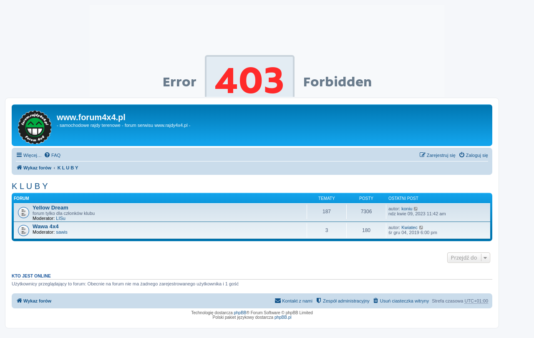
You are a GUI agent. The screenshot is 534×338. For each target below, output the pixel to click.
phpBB (240, 312)
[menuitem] (52, 155)
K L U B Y (30, 186)
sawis (62, 232)
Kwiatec (409, 227)
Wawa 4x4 (46, 226)
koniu (406, 208)
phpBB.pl (283, 317)
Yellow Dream (50, 207)
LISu (60, 218)
